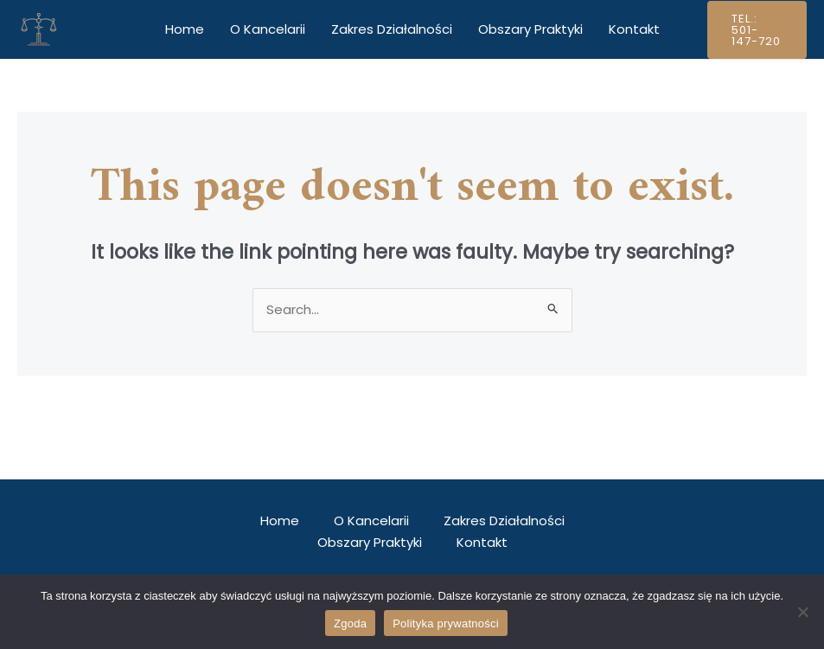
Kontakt (634, 29)
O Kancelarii (267, 29)
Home (184, 29)
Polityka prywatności (446, 623)
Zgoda (350, 623)
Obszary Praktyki (530, 29)
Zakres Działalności (391, 29)
